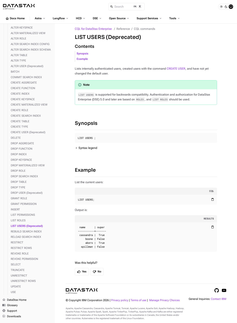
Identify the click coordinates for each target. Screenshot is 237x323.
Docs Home (15, 18)
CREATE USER (176, 68)
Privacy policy (119, 300)
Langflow (61, 18)
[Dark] (226, 6)
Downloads (11, 316)
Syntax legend (88, 148)
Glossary (10, 305)
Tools (174, 18)
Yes (81, 271)
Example (82, 59)
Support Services (149, 18)
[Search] (126, 6)
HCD (81, 18)
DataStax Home (14, 300)
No (97, 271)
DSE (97, 18)
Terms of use (138, 300)
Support (9, 311)
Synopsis (82, 53)
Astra (40, 18)
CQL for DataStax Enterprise (93, 29)
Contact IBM (218, 299)
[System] (231, 6)
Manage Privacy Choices (164, 300)
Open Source (119, 18)
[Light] (221, 6)
